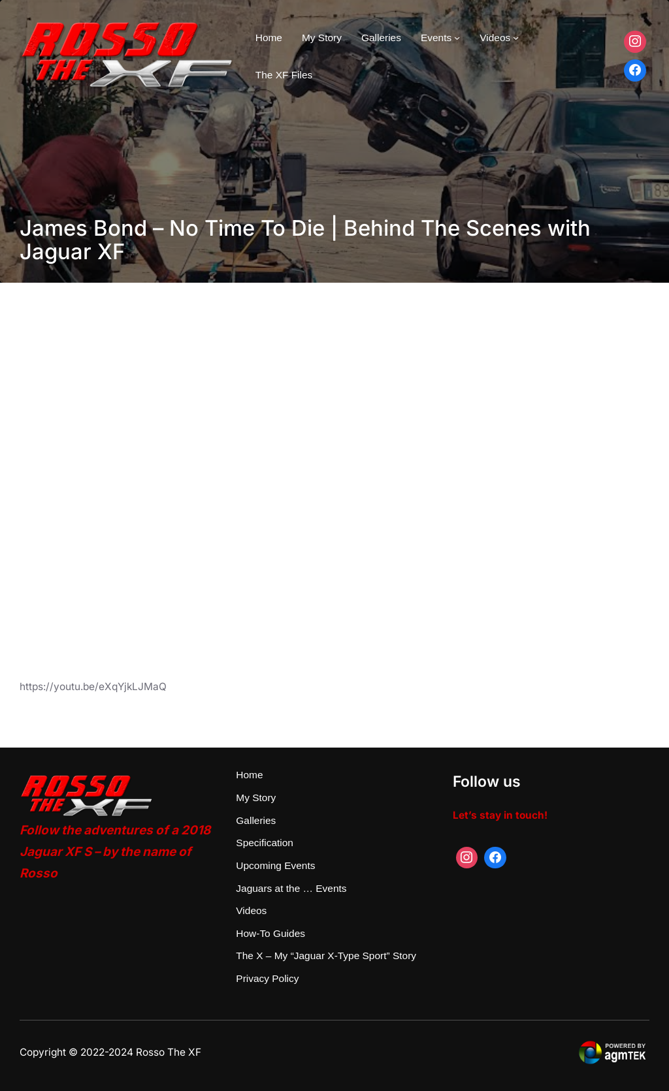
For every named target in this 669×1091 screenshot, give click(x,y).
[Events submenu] (457, 37)
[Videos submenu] (516, 37)
